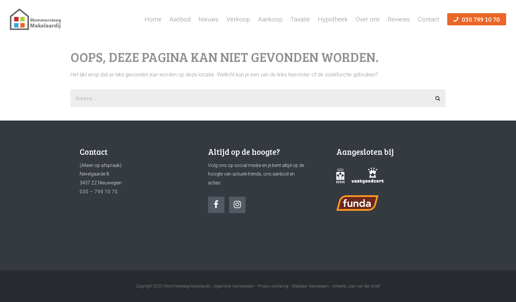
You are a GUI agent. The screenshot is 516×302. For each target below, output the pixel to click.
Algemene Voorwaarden (234, 286)
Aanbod (180, 19)
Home (153, 19)
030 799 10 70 (476, 19)
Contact (428, 19)
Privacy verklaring (273, 286)
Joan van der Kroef (364, 286)
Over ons (368, 19)
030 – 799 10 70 (99, 191)
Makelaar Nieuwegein (311, 286)
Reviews (399, 19)
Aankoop (270, 19)
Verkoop (238, 19)
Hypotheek (333, 19)
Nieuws (208, 19)
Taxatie (300, 19)
